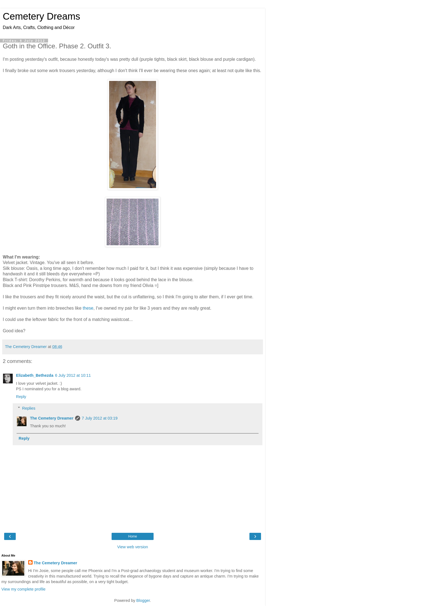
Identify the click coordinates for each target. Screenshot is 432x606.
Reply (21, 396)
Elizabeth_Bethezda (34, 375)
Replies (28, 408)
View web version (132, 547)
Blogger (143, 600)
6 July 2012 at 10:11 (73, 375)
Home (132, 536)
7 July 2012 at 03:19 (100, 418)
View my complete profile (23, 589)
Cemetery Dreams (41, 16)
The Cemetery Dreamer (51, 418)
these (88, 308)
